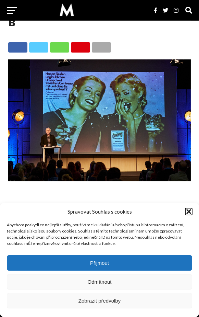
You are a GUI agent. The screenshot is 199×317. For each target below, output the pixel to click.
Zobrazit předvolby (99, 301)
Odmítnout (99, 282)
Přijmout (99, 263)
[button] (188, 211)
